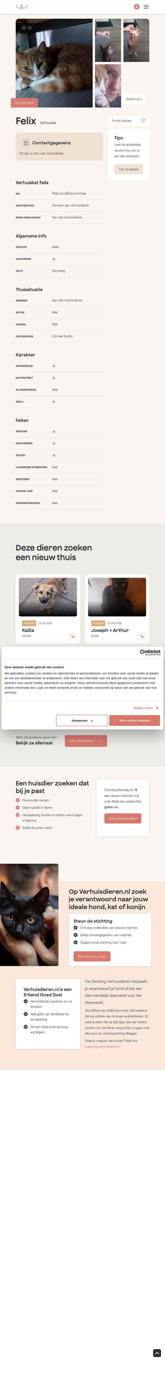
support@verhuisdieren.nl (102, 1046)
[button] (137, 7)
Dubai (94, 636)
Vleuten (26, 636)
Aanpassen (82, 720)
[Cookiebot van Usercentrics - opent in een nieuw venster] (143, 652)
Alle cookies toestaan (134, 720)
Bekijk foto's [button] (134, 99)
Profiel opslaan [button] (128, 120)
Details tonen (143, 707)
